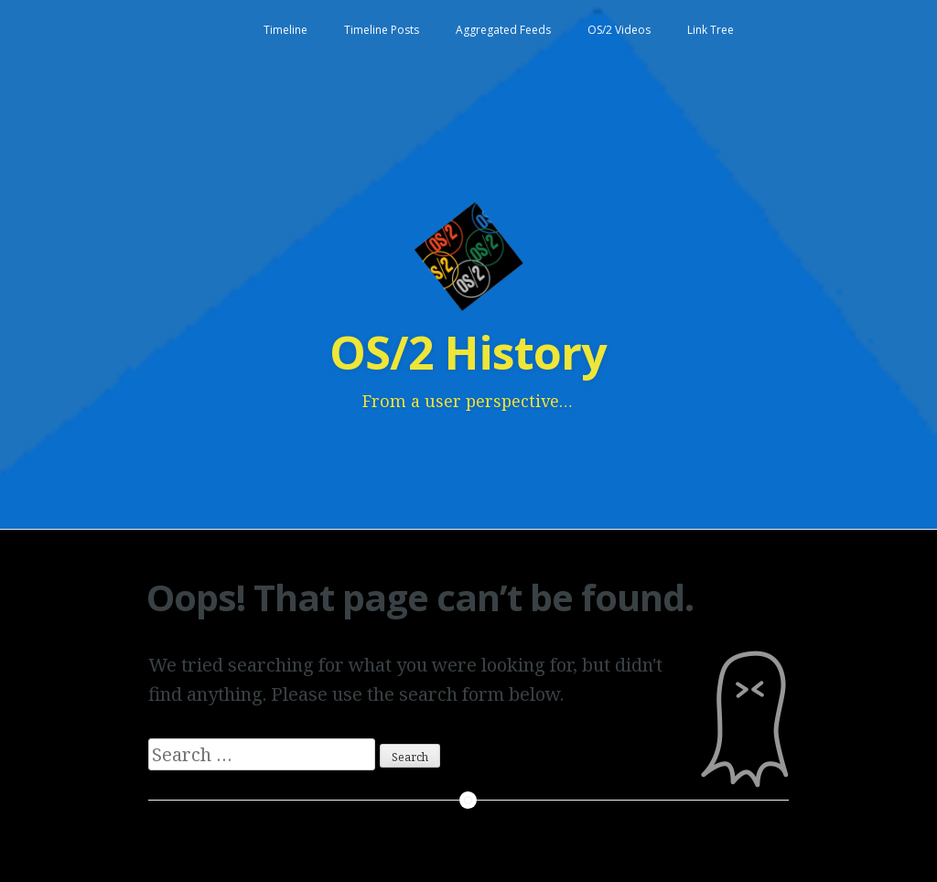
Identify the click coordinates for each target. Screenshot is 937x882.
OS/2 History (467, 352)
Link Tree (710, 30)
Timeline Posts (381, 30)
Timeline (285, 30)
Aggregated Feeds (503, 30)
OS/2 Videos (619, 30)
